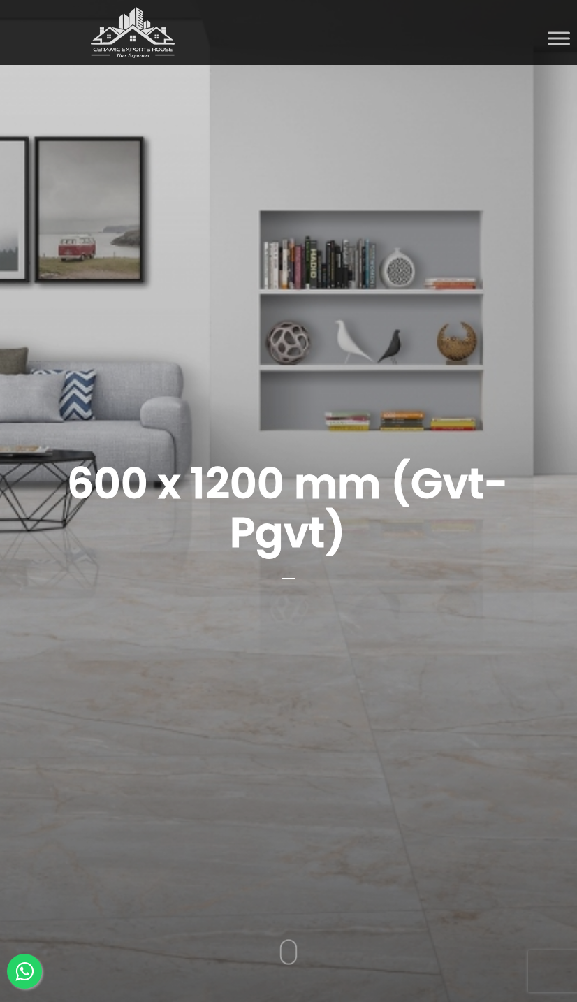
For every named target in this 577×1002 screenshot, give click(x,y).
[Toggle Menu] (559, 38)
